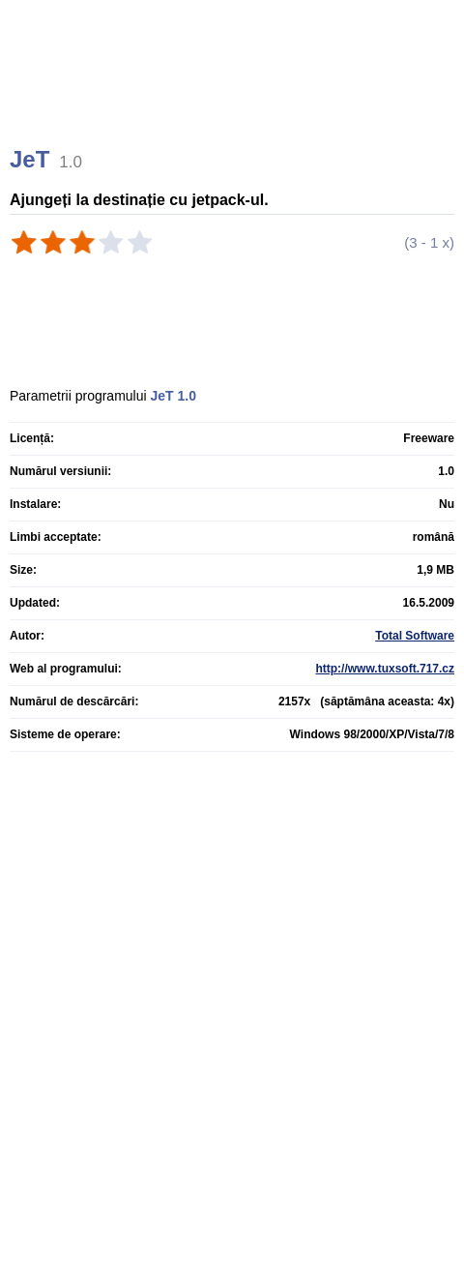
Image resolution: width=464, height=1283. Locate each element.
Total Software (414, 635)
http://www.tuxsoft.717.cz (384, 668)
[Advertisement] (234, 97)
